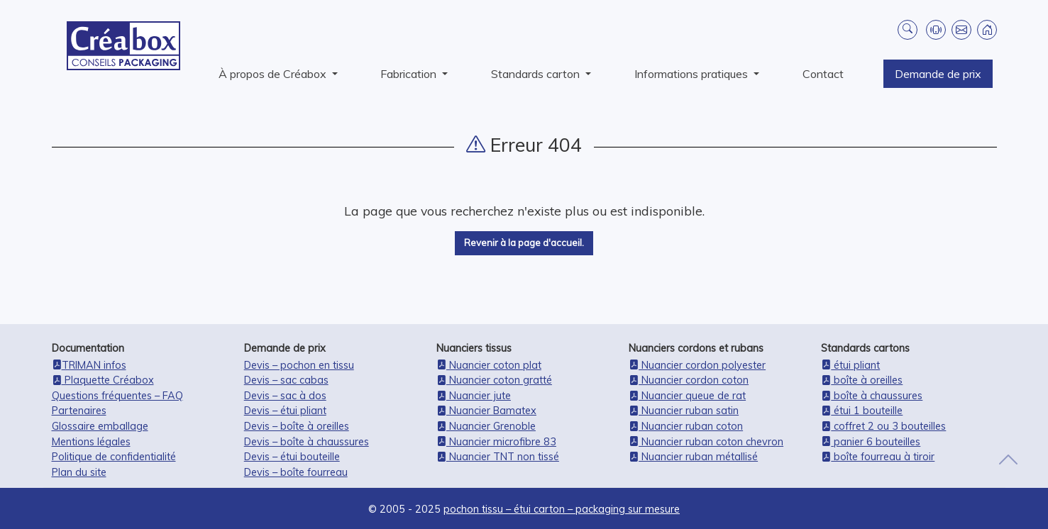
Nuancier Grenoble (486, 426)
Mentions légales (91, 441)
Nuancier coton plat (488, 365)
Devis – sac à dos (285, 395)
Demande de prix (938, 74)
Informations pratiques (692, 74)
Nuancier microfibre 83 (496, 441)
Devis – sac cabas (286, 380)
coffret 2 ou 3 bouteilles (883, 426)
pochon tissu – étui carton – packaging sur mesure (561, 509)
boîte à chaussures (871, 395)
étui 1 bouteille (862, 410)
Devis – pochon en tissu (299, 365)
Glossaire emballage (100, 426)
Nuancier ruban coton (686, 426)
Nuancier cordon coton (689, 380)
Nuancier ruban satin (684, 410)
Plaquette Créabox (103, 380)
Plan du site (79, 472)
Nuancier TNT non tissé (497, 456)
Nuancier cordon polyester (697, 365)
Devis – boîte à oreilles (296, 426)
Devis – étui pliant (285, 410)
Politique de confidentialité (114, 456)
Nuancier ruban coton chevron (706, 441)
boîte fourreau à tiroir (877, 456)
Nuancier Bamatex (486, 410)
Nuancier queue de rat (687, 395)
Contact (823, 74)
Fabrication (409, 74)
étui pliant (850, 365)
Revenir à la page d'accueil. (524, 242)
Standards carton (537, 74)
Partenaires (79, 410)
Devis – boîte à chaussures (306, 441)
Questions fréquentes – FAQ (117, 395)
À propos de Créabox (274, 74)
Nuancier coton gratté (494, 380)
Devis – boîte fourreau (296, 472)
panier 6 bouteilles (870, 441)
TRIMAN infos (89, 365)
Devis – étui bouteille (292, 456)
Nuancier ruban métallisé (693, 456)
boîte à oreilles (862, 380)
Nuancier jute (473, 395)
